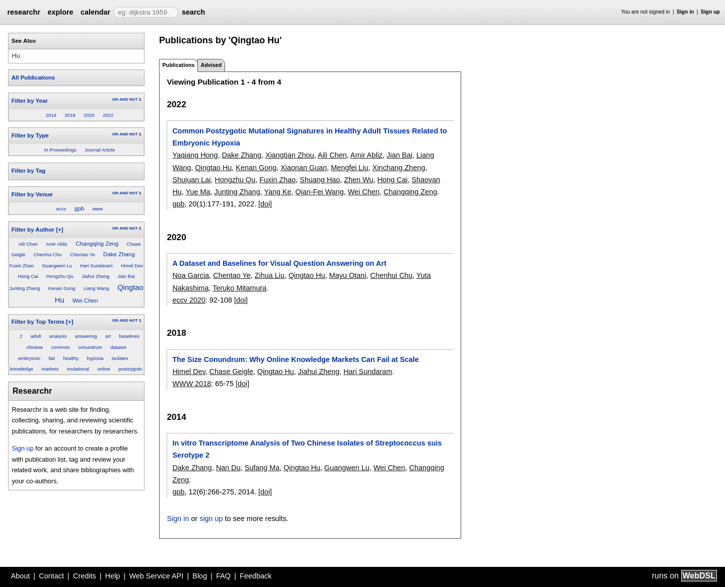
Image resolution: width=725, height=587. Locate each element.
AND (123, 99)
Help (112, 576)
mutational (78, 369)
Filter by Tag (29, 171)
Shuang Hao (320, 180)
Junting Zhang (25, 288)
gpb (79, 208)
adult (36, 336)
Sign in (685, 12)
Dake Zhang (119, 254)
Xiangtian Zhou (289, 155)
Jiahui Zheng (95, 276)
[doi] (265, 204)
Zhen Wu (358, 180)
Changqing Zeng (97, 244)
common (60, 347)
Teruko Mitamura (239, 288)
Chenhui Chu (48, 254)
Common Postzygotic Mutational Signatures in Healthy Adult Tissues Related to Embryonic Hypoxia (309, 137)
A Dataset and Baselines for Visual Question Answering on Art (279, 263)
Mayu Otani (348, 275)
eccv (61, 208)
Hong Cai (28, 276)
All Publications (33, 78)
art (108, 336)
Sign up (710, 12)
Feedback (255, 576)
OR (115, 99)
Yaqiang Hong (195, 155)
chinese (34, 347)
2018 (69, 115)
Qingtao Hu (213, 168)
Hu (16, 55)
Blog (199, 576)
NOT (133, 99)
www (97, 208)
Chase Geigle (231, 372)
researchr (23, 12)
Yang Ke (277, 192)
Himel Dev (132, 265)
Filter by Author (33, 230)
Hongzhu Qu (60, 276)
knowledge (21, 369)
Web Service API (156, 576)
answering (86, 336)
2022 (108, 115)
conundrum (90, 347)
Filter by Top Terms (38, 322)
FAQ (223, 576)
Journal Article (100, 150)
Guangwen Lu (57, 265)
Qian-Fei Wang (320, 192)
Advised (211, 65)
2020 (89, 115)
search (193, 12)
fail (52, 358)
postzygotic (130, 369)
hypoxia (95, 358)
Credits (84, 576)
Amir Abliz (56, 244)
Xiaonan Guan (303, 168)
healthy (71, 358)
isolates (120, 358)
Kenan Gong (62, 288)
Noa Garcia (190, 275)
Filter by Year (30, 101)
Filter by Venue (32, 194)
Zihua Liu (269, 275)
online (103, 369)
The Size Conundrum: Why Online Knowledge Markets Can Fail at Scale (295, 359)
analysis (58, 336)
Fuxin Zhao (22, 265)
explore (60, 12)
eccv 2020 (188, 300)
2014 (51, 115)
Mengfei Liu (349, 168)
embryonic (29, 358)
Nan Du (228, 468)
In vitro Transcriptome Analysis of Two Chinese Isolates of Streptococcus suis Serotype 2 (307, 449)
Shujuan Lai (191, 180)
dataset (118, 347)
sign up (211, 519)
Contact (51, 576)
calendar (95, 12)
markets (49, 369)
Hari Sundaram (96, 265)
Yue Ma (198, 192)
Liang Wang (96, 288)
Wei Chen (85, 301)
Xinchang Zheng (399, 168)
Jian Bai (125, 276)
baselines (129, 336)
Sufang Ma (262, 468)
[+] (59, 230)
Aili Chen (27, 244)
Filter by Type (30, 135)
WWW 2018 (191, 384)
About (20, 576)
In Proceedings (60, 150)
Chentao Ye (82, 254)
